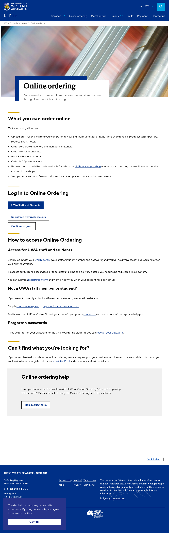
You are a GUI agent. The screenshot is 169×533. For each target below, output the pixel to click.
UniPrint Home (20, 23)
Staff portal (89, 484)
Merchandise (98, 15)
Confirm (34, 522)
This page (8, 527)
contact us (90, 314)
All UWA (144, 6)
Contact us (158, 15)
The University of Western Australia (25, 473)
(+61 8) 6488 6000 (16, 488)
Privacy (77, 484)
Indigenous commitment (112, 498)
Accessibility (65, 480)
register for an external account (61, 306)
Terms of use (90, 480)
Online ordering (78, 15)
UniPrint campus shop (88, 166)
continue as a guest (28, 306)
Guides (114, 15)
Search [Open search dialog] (161, 7)
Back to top (153, 459)
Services (56, 15)
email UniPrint (61, 361)
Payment (142, 15)
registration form (38, 280)
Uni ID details (43, 260)
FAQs (130, 15)
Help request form (36, 405)
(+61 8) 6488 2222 (13, 497)
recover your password (109, 333)
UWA (6, 23)
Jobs (61, 484)
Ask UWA (77, 480)
